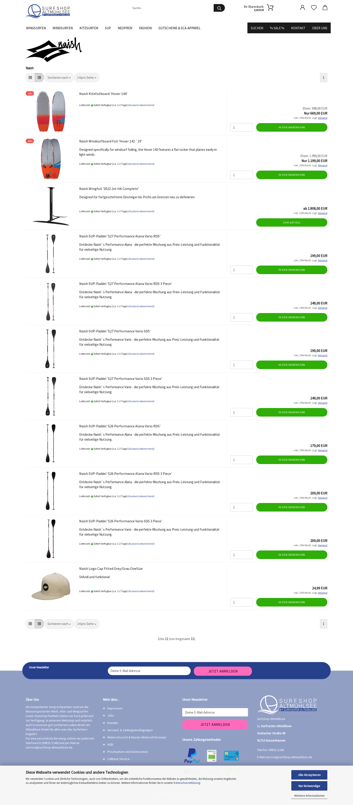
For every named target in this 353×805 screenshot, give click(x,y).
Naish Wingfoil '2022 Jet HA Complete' (109, 188)
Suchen (257, 28)
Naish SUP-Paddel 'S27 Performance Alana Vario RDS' (120, 236)
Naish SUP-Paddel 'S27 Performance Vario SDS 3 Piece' (120, 378)
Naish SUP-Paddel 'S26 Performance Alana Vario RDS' (120, 426)
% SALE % (277, 28)
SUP (108, 28)
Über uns (319, 28)
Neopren (125, 28)
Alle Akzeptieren (309, 775)
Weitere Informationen (309, 796)
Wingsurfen (36, 28)
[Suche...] (219, 8)
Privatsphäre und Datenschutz (127, 752)
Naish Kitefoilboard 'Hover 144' (103, 93)
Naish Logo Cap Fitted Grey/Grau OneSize (111, 568)
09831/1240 (276, 750)
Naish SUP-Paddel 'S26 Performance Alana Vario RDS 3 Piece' (125, 473)
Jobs (110, 715)
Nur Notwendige (309, 786)
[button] (302, 7)
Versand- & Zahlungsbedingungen (130, 730)
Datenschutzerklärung (187, 783)
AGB (110, 744)
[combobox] (59, 77)
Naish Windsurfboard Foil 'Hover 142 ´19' (110, 141)
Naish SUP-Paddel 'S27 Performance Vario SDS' (115, 331)
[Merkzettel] (313, 7)
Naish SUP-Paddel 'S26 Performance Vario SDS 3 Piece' (120, 521)
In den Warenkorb (291, 127)
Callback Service (118, 759)
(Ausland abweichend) (141, 105)
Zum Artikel (292, 222)
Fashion (145, 28)
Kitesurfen (88, 28)
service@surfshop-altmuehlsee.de (49, 747)
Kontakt (298, 28)
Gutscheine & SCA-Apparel (179, 28)
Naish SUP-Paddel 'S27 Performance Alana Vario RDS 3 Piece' (125, 283)
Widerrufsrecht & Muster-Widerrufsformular (136, 737)
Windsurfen (63, 28)
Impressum (114, 708)
